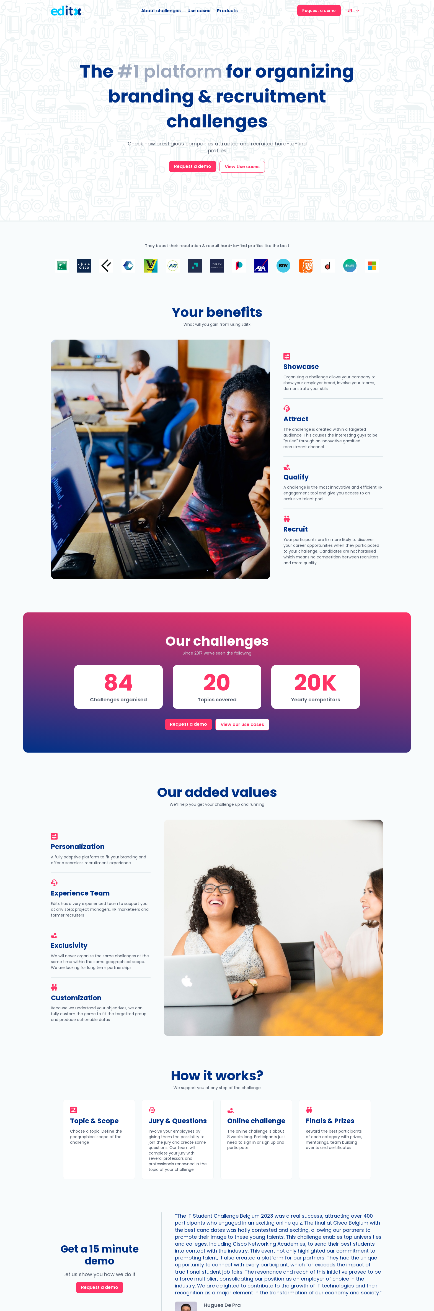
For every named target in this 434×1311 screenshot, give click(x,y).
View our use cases (242, 724)
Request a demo (192, 166)
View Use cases (242, 166)
